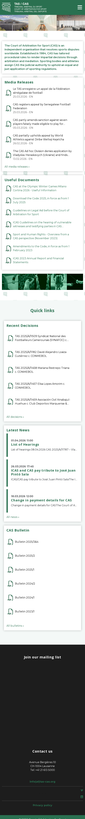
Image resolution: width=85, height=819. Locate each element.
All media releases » (17, 166)
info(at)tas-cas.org (42, 781)
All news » (12, 517)
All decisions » (15, 416)
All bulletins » (15, 625)
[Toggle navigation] (80, 8)
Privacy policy (42, 805)
